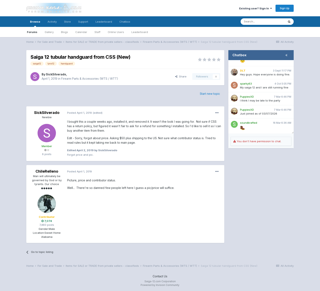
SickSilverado (56, 74)
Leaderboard (139, 32)
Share (181, 76)
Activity (52, 21)
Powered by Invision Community (160, 285)
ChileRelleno (47, 171)
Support (83, 21)
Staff (97, 32)
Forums (32, 32)
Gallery (49, 32)
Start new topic (210, 93)
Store (67, 21)
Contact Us (160, 276)
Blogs (64, 32)
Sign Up (284, 8)
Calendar (81, 32)
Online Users (116, 32)
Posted (79, 112)
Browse (35, 23)
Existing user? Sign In (255, 8)
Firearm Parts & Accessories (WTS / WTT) (89, 78)
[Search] (263, 21)
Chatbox (124, 21)
